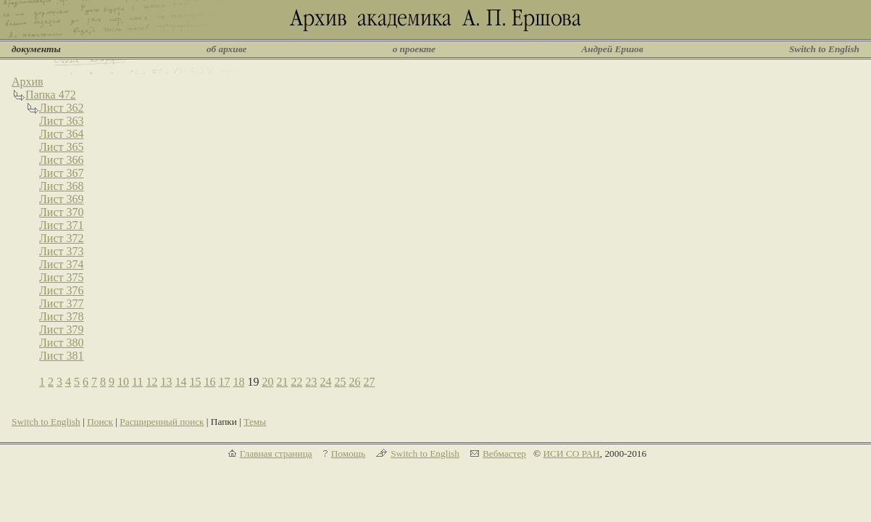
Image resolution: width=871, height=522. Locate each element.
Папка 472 (50, 94)
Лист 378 (61, 316)
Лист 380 (61, 342)
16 (209, 382)
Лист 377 (61, 303)
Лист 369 (61, 199)
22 (296, 382)
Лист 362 (61, 108)
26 (354, 382)
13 (166, 382)
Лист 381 (61, 355)
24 (325, 382)
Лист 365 (61, 147)
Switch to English (824, 49)
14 (180, 382)
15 (195, 382)
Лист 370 (61, 212)
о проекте (414, 49)
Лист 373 (61, 251)
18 (238, 382)
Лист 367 (61, 173)
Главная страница (276, 453)
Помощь (348, 453)
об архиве (227, 49)
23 (311, 382)
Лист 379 (61, 329)
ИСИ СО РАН (571, 453)
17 (224, 382)
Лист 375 (61, 277)
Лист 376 (61, 290)
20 (267, 382)
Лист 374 (61, 264)
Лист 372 (61, 238)
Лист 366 (61, 160)
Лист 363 (61, 121)
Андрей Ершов (612, 49)
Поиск (100, 421)
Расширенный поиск (162, 421)
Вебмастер (504, 453)
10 (123, 382)
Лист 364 (61, 134)
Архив (27, 81)
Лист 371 (61, 225)
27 (369, 382)
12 (151, 382)
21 (282, 382)
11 (137, 382)
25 (340, 382)
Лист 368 (61, 186)
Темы (254, 421)
